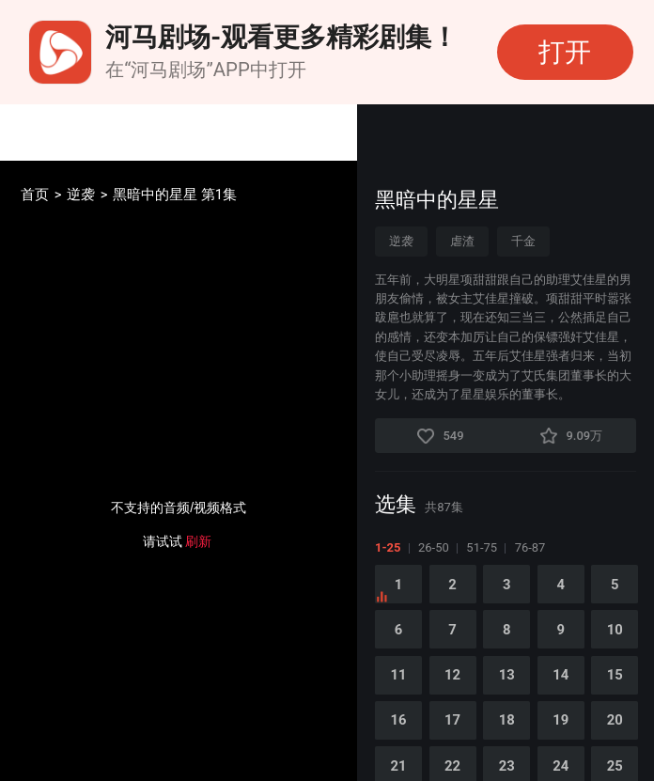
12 (452, 674)
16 (399, 719)
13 (507, 674)
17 (452, 719)
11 (399, 674)
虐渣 (462, 241)
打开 (564, 52)
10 (615, 629)
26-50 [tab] (433, 547)
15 (615, 674)
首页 (35, 195)
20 (615, 719)
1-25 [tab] (387, 547)
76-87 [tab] (530, 547)
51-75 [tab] (481, 547)
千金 (523, 241)
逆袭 (81, 195)
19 (560, 719)
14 (560, 674)
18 (507, 719)
